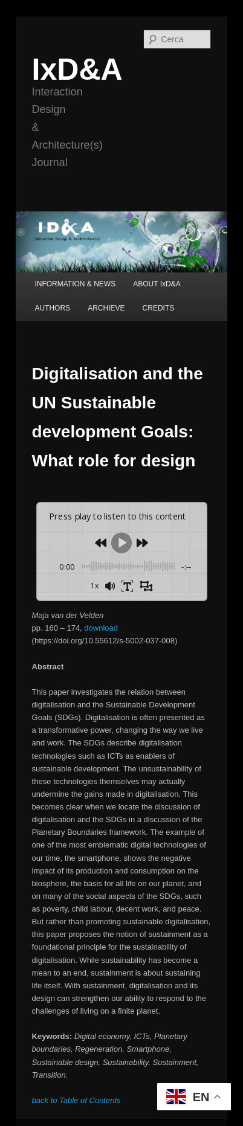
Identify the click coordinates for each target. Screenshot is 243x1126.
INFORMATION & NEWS (74, 284)
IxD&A (77, 69)
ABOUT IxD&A (156, 284)
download (101, 627)
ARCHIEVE (106, 308)
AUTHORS (52, 308)
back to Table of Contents (76, 1100)
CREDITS (159, 308)
